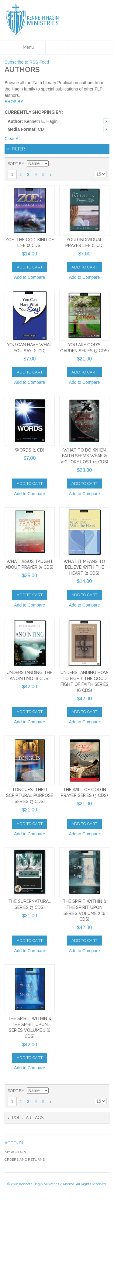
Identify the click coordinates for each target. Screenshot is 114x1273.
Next (51, 174)
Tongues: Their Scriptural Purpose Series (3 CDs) (29, 795)
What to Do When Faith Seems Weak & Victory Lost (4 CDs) (84, 456)
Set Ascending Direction (54, 163)
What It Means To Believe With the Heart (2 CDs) (84, 567)
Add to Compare (29, 277)
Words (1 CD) (29, 450)
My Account (16, 1152)
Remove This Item (106, 121)
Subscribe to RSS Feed (27, 62)
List (101, 163)
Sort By (16, 163)
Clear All (12, 138)
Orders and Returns (25, 1159)
